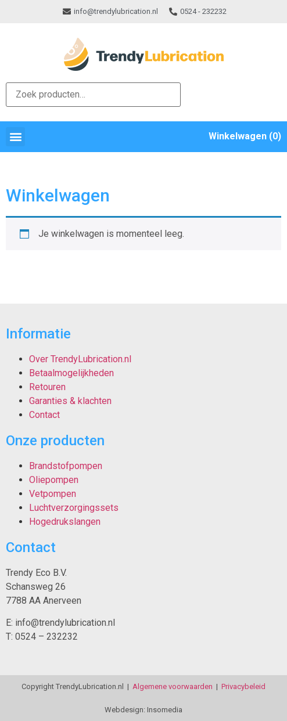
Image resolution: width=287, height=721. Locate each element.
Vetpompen (52, 493)
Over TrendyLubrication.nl (80, 359)
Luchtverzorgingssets (74, 507)
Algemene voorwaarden (172, 686)
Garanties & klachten (70, 400)
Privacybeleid (243, 686)
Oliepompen (53, 479)
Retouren (47, 386)
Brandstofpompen (65, 465)
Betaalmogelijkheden (71, 372)
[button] (15, 136)
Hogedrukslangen (65, 521)
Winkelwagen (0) (245, 136)
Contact (44, 414)
